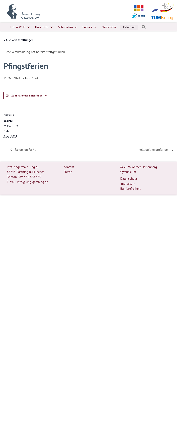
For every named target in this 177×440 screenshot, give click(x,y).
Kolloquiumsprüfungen (154, 150)
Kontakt (69, 167)
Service (87, 27)
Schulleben (65, 27)
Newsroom (109, 27)
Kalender (129, 27)
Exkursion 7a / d (25, 150)
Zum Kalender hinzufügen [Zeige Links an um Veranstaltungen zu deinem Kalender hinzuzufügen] (27, 95)
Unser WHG (18, 27)
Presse (68, 172)
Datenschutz (128, 179)
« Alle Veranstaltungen (18, 40)
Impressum (127, 184)
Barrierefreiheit (130, 189)
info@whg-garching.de (32, 182)
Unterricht (42, 27)
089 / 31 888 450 (29, 177)
